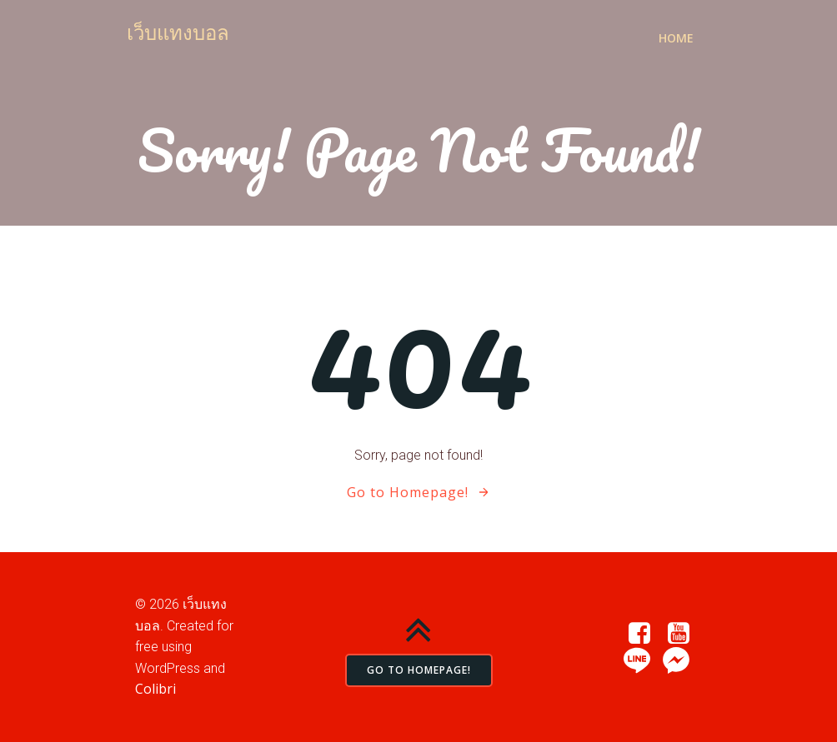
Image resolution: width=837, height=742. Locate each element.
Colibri (155, 689)
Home (676, 38)
